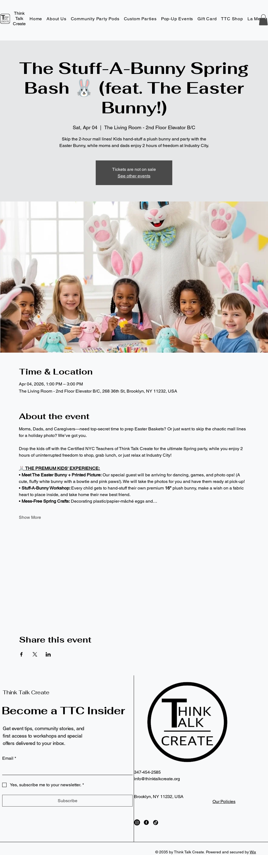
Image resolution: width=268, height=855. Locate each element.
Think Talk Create (26, 692)
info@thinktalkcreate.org (157, 778)
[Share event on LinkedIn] (48, 654)
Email (9, 758)
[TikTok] (156, 822)
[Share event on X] (34, 654)
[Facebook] (146, 822)
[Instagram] (137, 822)
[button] (263, 19)
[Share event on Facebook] (21, 654)
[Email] (65, 769)
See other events (134, 176)
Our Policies (223, 801)
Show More (30, 517)
